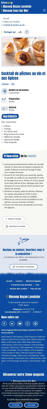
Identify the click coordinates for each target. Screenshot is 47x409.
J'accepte (31, 405)
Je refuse (15, 405)
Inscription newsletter (23, 267)
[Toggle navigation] (44, 11)
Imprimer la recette (15, 226)
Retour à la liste (13, 219)
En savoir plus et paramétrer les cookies (23, 399)
